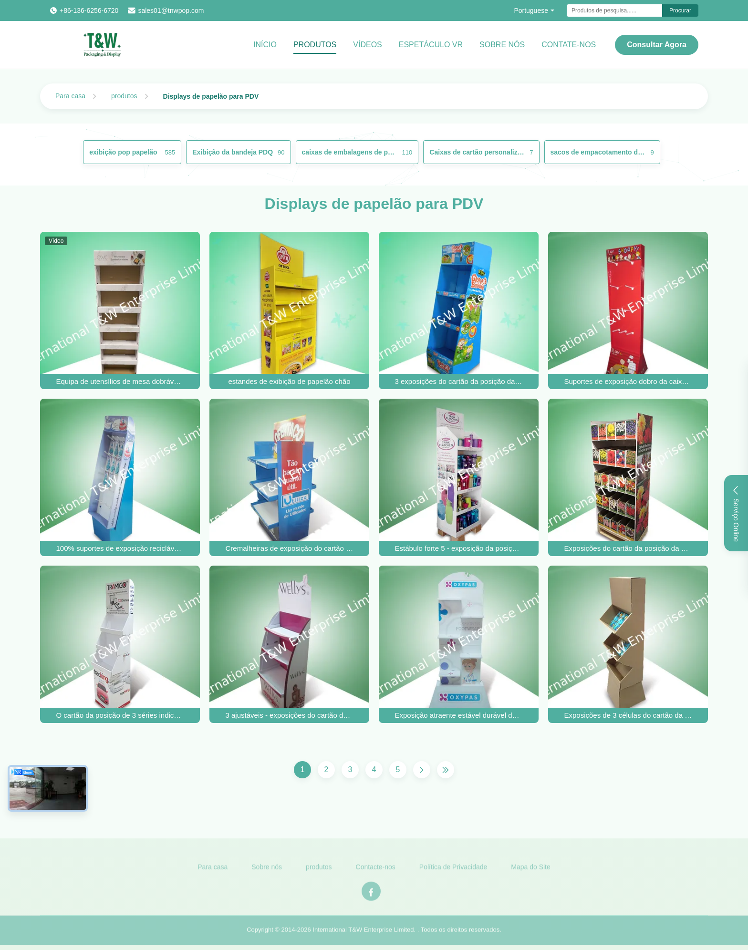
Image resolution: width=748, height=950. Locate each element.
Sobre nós (266, 870)
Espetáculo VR (431, 45)
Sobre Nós (502, 45)
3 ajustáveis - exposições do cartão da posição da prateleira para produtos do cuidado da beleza (289, 715)
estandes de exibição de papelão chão (289, 381)
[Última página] (445, 769)
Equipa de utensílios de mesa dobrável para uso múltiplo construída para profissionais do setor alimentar (120, 381)
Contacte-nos (375, 870)
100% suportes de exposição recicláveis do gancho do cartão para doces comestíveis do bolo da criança (120, 548)
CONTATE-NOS (568, 45)
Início (265, 45)
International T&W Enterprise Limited (363, 933)
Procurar (680, 10)
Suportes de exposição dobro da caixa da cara (628, 381)
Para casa (70, 96)
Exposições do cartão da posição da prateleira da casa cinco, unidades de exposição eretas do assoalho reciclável (628, 548)
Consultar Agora (656, 45)
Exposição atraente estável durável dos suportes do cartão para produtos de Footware (459, 715)
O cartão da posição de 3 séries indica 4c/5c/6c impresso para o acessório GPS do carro (120, 715)
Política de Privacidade (453, 870)
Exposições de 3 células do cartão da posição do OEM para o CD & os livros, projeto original (628, 715)
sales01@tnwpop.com (171, 10)
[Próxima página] (421, 769)
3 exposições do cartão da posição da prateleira (459, 381)
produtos (124, 96)
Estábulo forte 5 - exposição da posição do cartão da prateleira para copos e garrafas (459, 548)
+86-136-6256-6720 (89, 10)
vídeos (367, 45)
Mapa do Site (531, 870)
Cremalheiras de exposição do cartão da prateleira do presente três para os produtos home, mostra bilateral (289, 548)
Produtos (314, 45)
